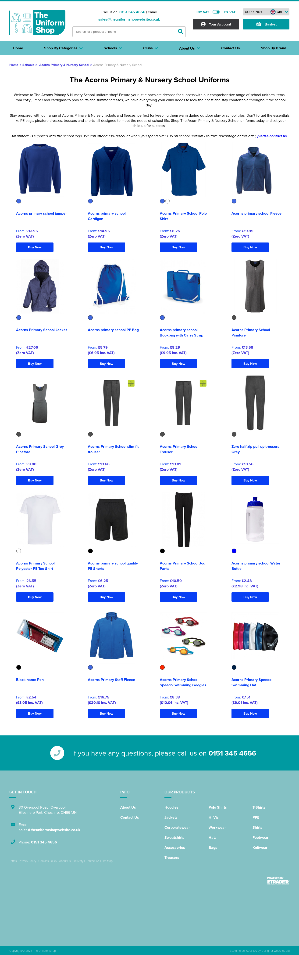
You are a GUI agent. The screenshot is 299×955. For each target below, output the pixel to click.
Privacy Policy (27, 861)
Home (13, 64)
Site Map (107, 861)
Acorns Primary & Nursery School (64, 64)
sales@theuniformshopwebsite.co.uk (129, 19)
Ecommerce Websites (243, 950)
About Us (128, 807)
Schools (28, 64)
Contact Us (129, 817)
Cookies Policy (47, 861)
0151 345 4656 (132, 12)
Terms (13, 861)
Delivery (78, 861)
